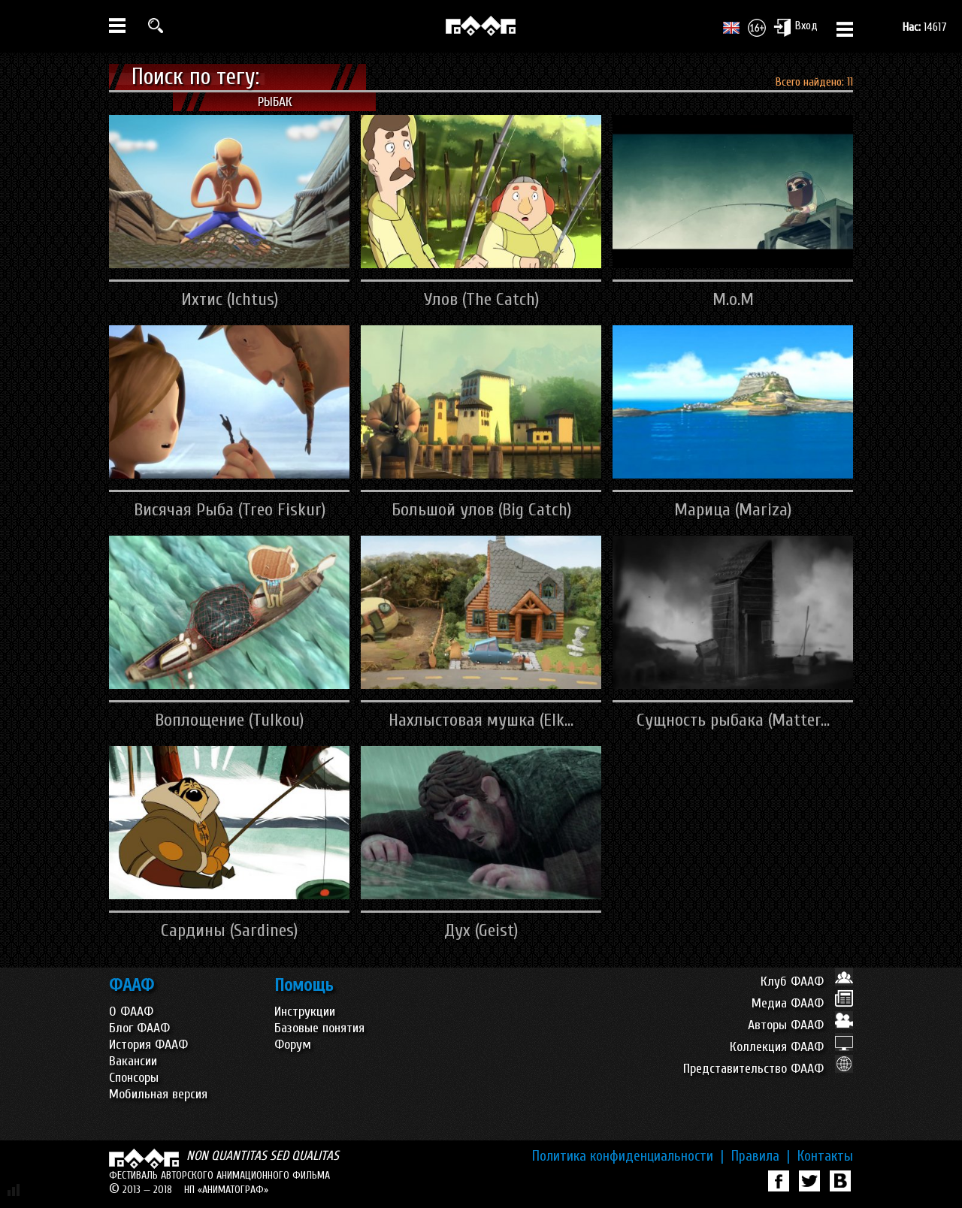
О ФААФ (131, 1011)
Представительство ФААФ (768, 1069)
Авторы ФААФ (800, 1025)
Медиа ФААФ (802, 1003)
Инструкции (304, 1011)
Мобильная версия (158, 1094)
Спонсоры (134, 1078)
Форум (292, 1044)
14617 (925, 27)
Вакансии (133, 1061)
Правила (760, 1156)
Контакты (825, 1156)
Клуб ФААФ (807, 981)
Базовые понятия (319, 1028)
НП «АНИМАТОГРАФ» (226, 1189)
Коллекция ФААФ (791, 1047)
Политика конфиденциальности (628, 1156)
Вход (795, 27)
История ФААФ (148, 1044)
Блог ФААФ (139, 1028)
